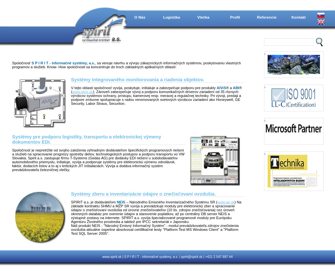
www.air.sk (226, 202)
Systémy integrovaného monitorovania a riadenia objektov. (137, 79)
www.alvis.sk (82, 92)
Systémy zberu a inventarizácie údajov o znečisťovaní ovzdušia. (143, 194)
